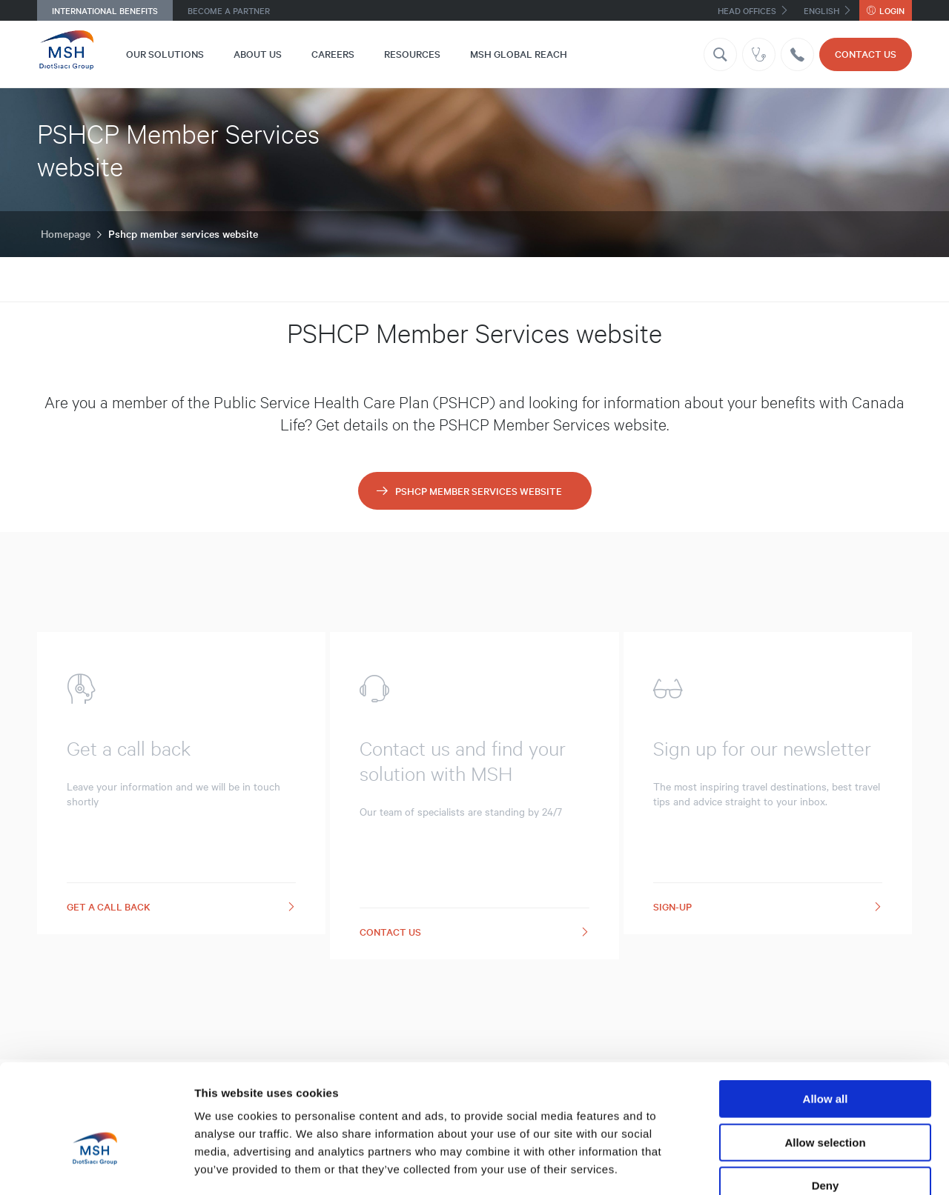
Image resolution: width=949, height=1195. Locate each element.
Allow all (825, 1014)
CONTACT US (865, 54)
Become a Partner (229, 10)
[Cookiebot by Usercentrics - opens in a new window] (96, 1166)
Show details (778, 1165)
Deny (825, 1100)
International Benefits (105, 10)
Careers (332, 54)
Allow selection (824, 1057)
